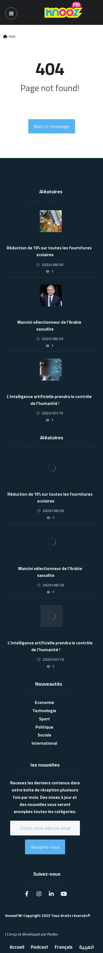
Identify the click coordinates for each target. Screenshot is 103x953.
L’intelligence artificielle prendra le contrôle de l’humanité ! (49, 400)
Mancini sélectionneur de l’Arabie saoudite (49, 325)
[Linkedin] (51, 892)
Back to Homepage (51, 126)
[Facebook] (26, 892)
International (44, 743)
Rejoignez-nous (45, 847)
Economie (44, 702)
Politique (44, 727)
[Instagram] (39, 892)
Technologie (44, 711)
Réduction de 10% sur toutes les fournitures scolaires (49, 251)
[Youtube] (63, 892)
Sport (44, 719)
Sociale (44, 735)
